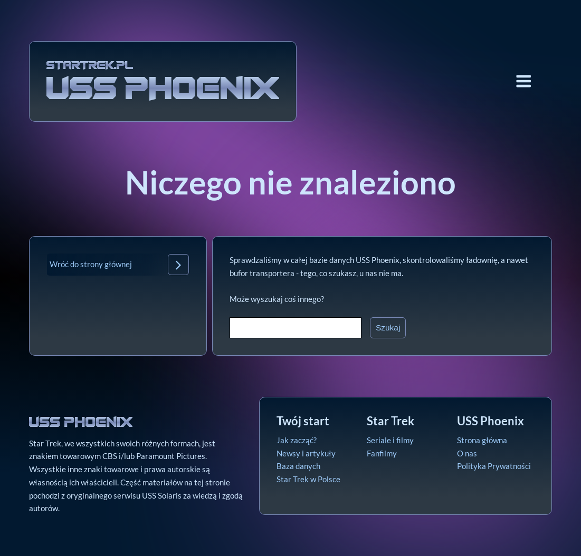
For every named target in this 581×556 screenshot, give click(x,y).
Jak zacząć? (297, 440)
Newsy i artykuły (306, 453)
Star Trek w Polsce (308, 479)
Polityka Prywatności (494, 466)
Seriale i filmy (390, 440)
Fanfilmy (382, 453)
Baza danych (298, 466)
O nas (467, 453)
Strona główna (482, 440)
